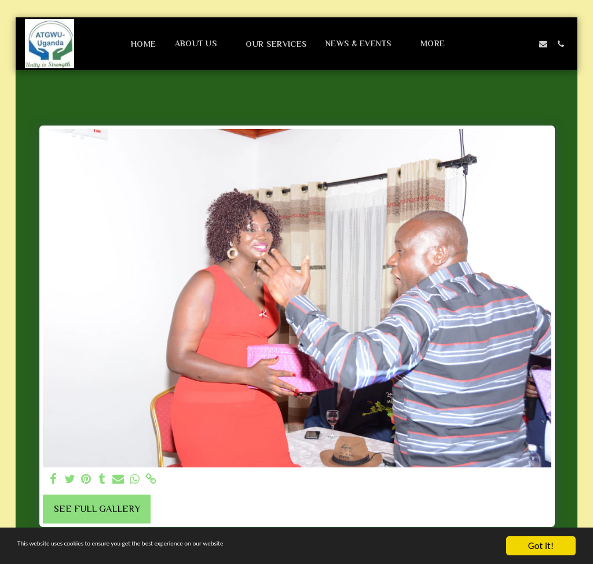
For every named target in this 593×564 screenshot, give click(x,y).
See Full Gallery (97, 509)
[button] (201, 43)
